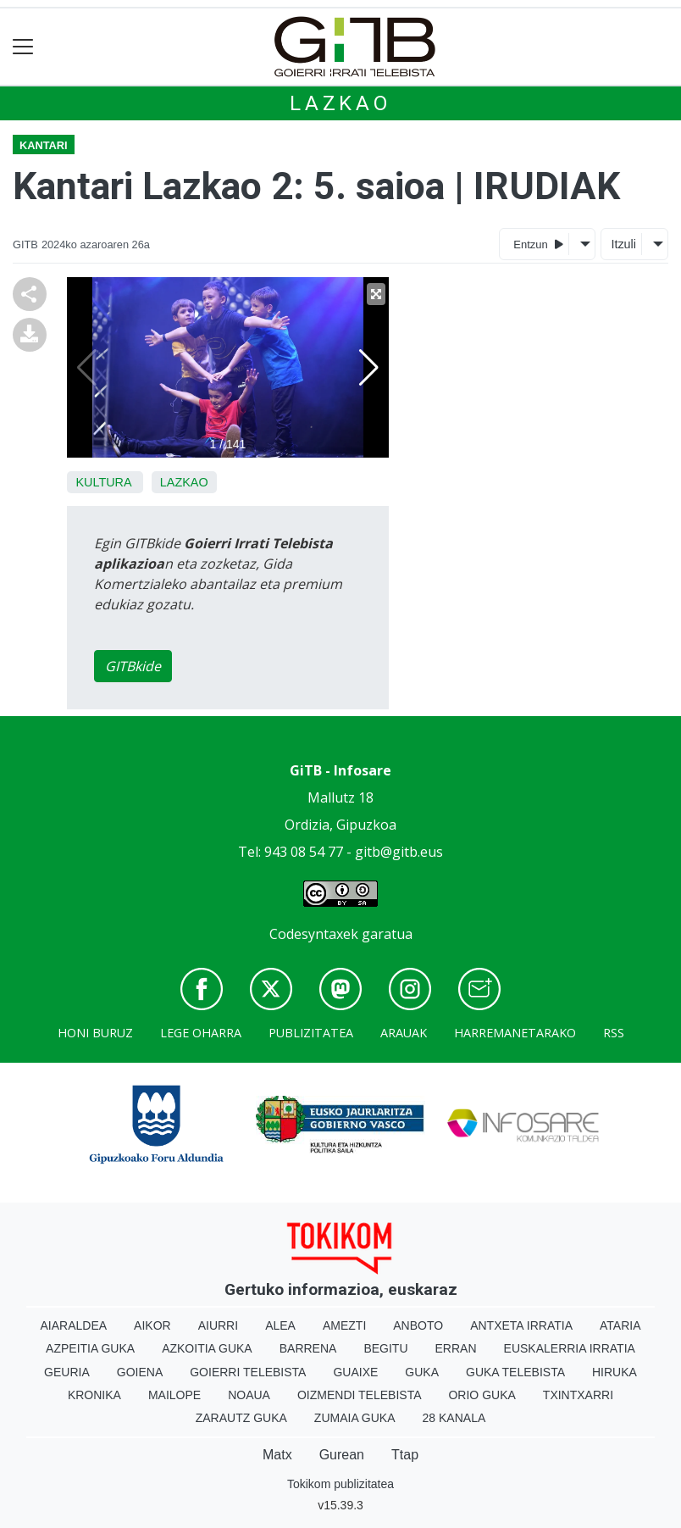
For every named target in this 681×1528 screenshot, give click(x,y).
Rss (613, 1033)
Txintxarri (578, 1395)
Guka (422, 1372)
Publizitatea (311, 1033)
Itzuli (623, 244)
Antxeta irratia (521, 1325)
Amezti (344, 1325)
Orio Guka (481, 1395)
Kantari (43, 145)
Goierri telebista (248, 1372)
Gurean (341, 1454)
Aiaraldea (74, 1325)
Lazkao (340, 103)
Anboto (418, 1325)
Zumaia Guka (355, 1418)
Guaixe (355, 1372)
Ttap (404, 1454)
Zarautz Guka (241, 1418)
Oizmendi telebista (359, 1395)
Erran (456, 1348)
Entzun (538, 243)
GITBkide (133, 666)
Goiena (140, 1372)
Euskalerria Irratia (569, 1348)
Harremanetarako (515, 1033)
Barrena (308, 1348)
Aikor (152, 1325)
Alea (280, 1325)
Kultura (102, 482)
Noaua (249, 1395)
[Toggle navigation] (23, 47)
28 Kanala (454, 1418)
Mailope (174, 1395)
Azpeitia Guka (90, 1348)
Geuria (67, 1372)
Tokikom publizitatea (340, 1484)
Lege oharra (200, 1033)
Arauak (403, 1033)
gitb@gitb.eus (399, 851)
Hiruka (614, 1372)
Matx (277, 1454)
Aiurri (218, 1325)
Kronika (94, 1395)
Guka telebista (515, 1372)
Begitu (385, 1348)
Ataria (620, 1325)
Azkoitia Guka (207, 1348)
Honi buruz (95, 1033)
